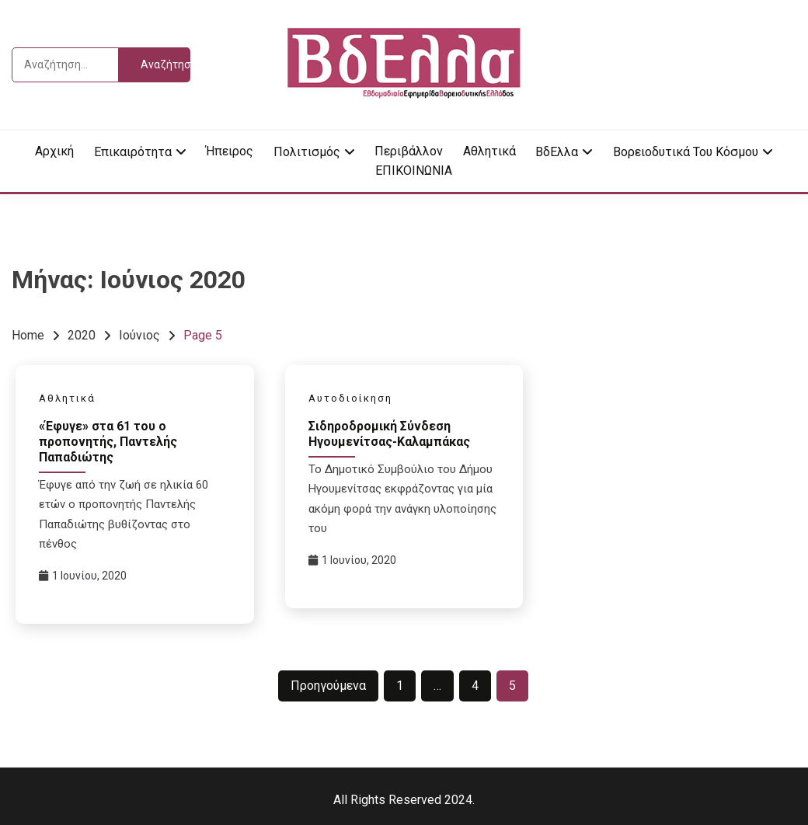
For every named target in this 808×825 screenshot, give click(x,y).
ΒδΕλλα (556, 151)
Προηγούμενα (328, 685)
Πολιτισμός (306, 151)
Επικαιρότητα (133, 151)
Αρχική (54, 151)
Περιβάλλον (408, 151)
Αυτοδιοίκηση (350, 398)
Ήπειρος (229, 151)
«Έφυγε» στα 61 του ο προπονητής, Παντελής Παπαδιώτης (108, 442)
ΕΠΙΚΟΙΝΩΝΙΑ (413, 170)
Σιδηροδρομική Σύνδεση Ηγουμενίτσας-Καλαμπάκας (389, 434)
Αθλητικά (489, 151)
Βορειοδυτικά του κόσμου (685, 151)
